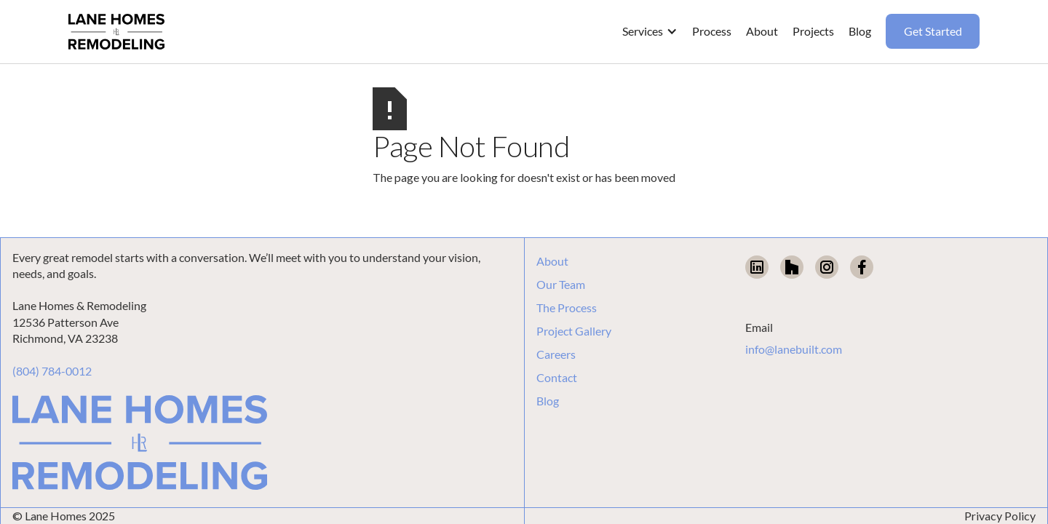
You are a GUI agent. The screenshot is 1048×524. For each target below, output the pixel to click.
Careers (556, 354)
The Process (566, 308)
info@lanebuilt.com (793, 349)
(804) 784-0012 (52, 371)
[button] (650, 31)
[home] (116, 32)
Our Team (560, 284)
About (552, 261)
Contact (556, 378)
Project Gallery (573, 331)
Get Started (933, 31)
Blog (547, 401)
